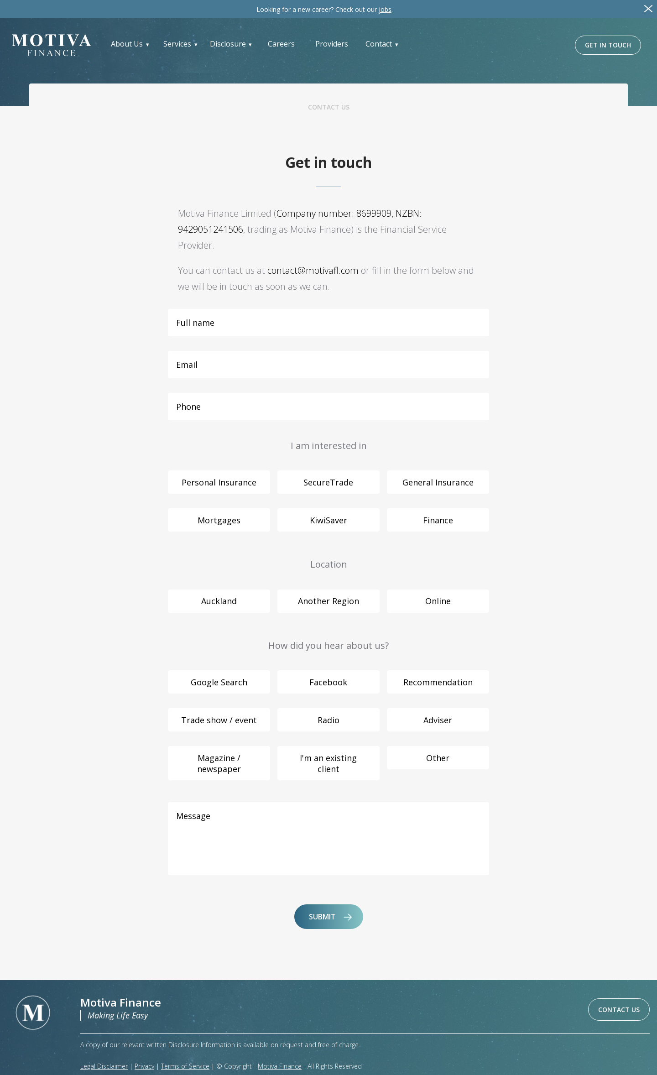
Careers (281, 44)
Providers (331, 44)
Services (177, 44)
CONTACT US (619, 1009)
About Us (127, 44)
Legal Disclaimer (104, 1066)
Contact (378, 44)
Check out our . (324, 9)
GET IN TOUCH (608, 45)
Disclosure (228, 44)
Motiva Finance (280, 1066)
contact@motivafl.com (313, 270)
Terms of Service (185, 1066)
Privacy (144, 1066)
